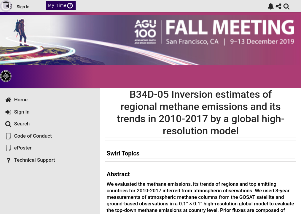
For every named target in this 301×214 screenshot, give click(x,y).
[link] (270, 6)
